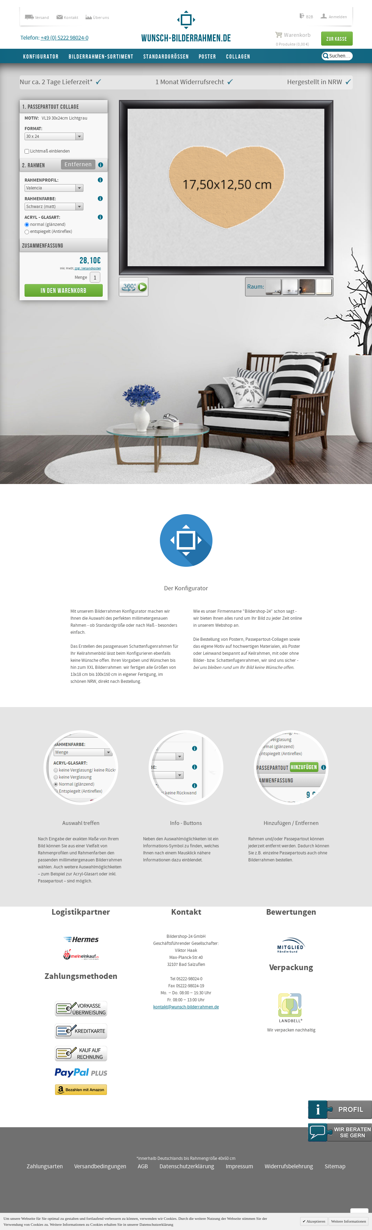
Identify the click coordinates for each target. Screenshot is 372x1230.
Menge (81, 277)
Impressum (239, 1166)
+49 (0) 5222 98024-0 (64, 38)
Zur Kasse (336, 39)
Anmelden (333, 17)
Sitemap (335, 1166)
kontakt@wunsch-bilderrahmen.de (186, 1007)
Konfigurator (41, 56)
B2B (306, 17)
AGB (143, 1166)
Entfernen (78, 164)
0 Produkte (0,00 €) (293, 39)
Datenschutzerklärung (187, 1166)
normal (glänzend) (45, 224)
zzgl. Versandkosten (88, 268)
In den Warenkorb (64, 291)
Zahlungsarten (45, 1166)
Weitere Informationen (348, 1221)
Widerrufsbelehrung (289, 1166)
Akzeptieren (315, 1221)
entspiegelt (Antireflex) (48, 231)
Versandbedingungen (100, 1166)
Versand (37, 17)
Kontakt (67, 17)
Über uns (97, 17)
